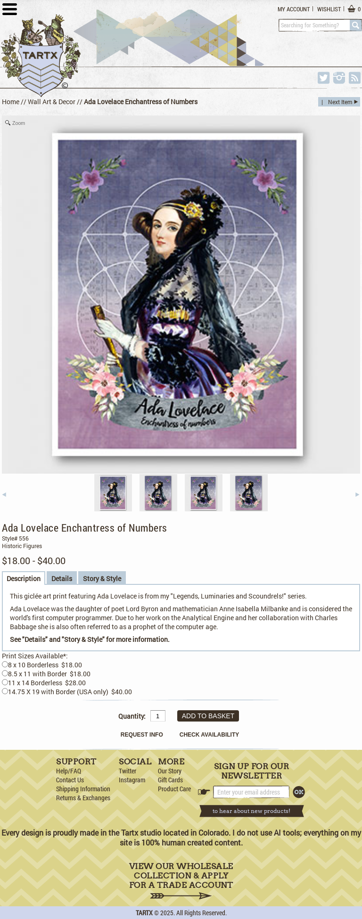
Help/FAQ (68, 770)
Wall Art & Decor (51, 101)
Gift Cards (170, 779)
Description (24, 578)
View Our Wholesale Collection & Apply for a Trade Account (181, 881)
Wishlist (329, 9)
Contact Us (70, 779)
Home (10, 101)
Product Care (174, 788)
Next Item (340, 102)
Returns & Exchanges (83, 797)
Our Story (169, 770)
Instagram (132, 779)
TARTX (144, 912)
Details (61, 578)
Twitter (127, 770)
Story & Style (102, 578)
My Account (294, 9)
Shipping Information (83, 788)
